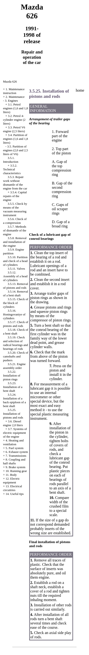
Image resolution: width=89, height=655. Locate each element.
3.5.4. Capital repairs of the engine (15, 196)
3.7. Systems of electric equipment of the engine (15, 432)
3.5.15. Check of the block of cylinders (15, 303)
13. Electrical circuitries (12, 488)
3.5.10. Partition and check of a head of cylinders (15, 261)
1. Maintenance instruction (14, 91)
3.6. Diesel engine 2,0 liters (13, 423)
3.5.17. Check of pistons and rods (15, 324)
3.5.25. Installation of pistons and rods (13, 413)
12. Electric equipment (11, 480)
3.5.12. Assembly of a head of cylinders (15, 276)
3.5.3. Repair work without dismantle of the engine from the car (15, 182)
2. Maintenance (14, 97)
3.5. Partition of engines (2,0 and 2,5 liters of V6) (15, 150)
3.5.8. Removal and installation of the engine (15, 241)
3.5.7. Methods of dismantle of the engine (14, 230)
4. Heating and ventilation (13, 442)
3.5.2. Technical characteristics (12, 169)
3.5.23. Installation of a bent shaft (13, 387)
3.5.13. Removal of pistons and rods (15, 285)
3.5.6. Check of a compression (15, 221)
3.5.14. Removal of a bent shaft (15, 293)
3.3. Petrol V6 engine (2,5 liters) (14, 129)
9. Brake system (15, 467)
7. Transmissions (15, 455)
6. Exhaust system (16, 452)
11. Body (11, 475)
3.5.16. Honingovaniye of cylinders (14, 314)
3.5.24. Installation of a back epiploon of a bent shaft (14, 400)
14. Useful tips (14, 494)
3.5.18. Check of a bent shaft (15, 331)
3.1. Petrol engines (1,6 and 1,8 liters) (15, 108)
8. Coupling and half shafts (14, 461)
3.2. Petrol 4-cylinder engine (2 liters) (14, 119)
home (80, 90)
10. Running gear (16, 471)
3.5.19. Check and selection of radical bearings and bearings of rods (15, 343)
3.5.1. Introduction (10, 159)
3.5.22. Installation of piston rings (11, 375)
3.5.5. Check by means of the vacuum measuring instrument (15, 209)
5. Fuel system (14, 448)
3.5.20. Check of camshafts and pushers (15, 356)
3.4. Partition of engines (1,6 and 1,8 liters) (15, 138)
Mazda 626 (10, 81)
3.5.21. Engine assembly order (14, 366)
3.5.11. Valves (16, 268)
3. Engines (11, 100)
